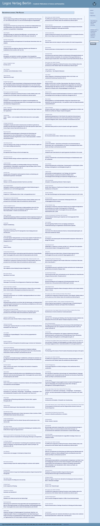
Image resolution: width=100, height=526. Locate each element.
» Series (92, 23)
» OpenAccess (93, 31)
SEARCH (93, 43)
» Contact (92, 37)
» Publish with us (94, 30)
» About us (92, 35)
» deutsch (91, 10)
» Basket (92, 13)
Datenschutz (66, 524)
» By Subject (93, 22)
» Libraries (92, 34)
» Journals (92, 25)
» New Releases (93, 21)
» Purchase (92, 32)
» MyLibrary (92, 15)
